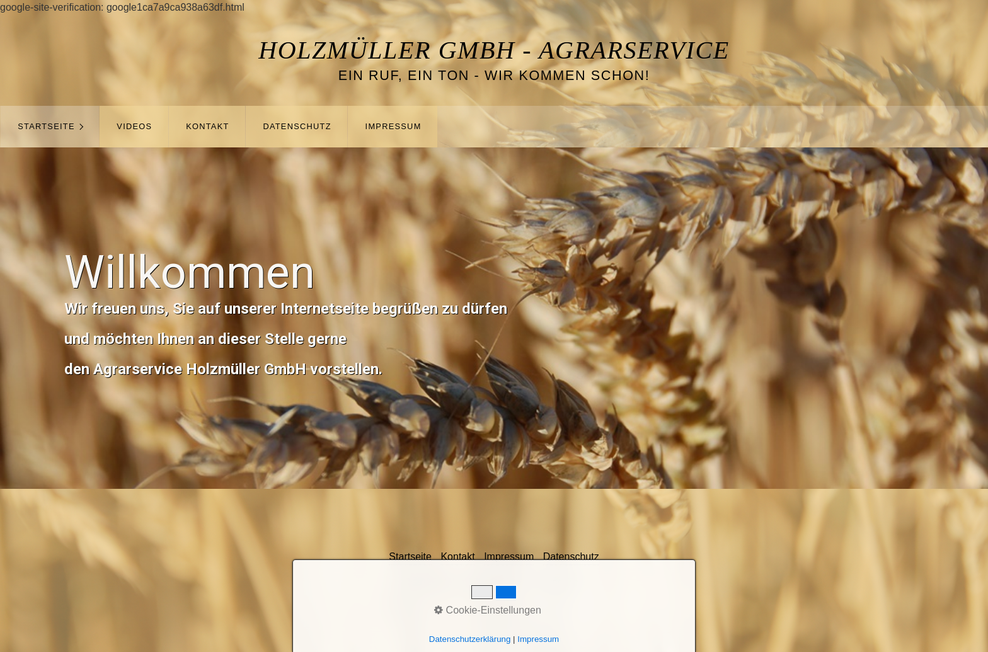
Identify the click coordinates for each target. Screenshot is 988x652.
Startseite (46, 126)
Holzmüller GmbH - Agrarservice (494, 50)
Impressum (393, 126)
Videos (134, 126)
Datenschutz (297, 126)
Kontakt (207, 126)
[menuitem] (50, 126)
